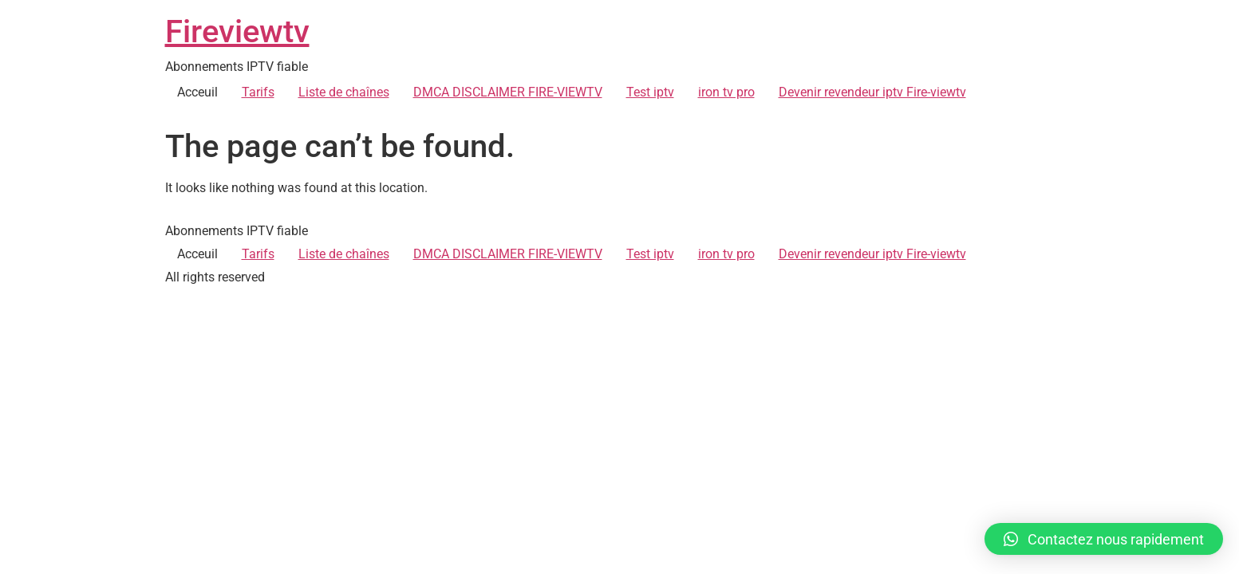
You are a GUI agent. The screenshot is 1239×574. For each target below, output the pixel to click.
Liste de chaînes (343, 92)
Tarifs (258, 92)
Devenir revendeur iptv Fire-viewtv (872, 92)
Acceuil (197, 92)
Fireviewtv (237, 31)
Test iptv (650, 92)
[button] (1103, 539)
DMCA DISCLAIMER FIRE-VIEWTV (507, 92)
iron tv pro (726, 92)
